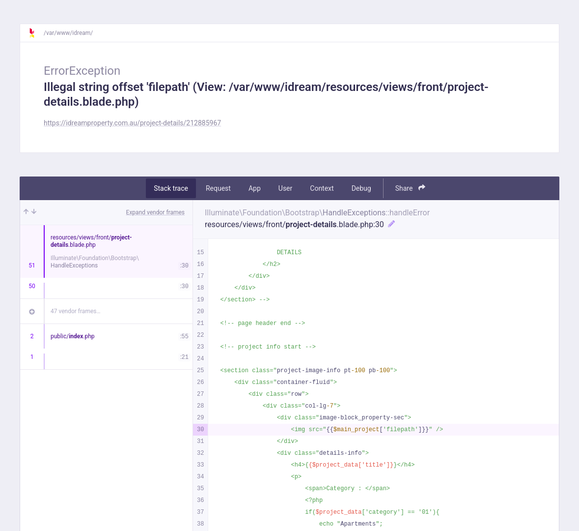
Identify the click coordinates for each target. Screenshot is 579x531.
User (285, 188)
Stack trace (171, 188)
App (254, 188)
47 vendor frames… (75, 311)
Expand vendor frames (155, 212)
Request (218, 188)
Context (321, 188)
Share (410, 188)
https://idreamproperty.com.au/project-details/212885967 (132, 123)
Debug (361, 188)
